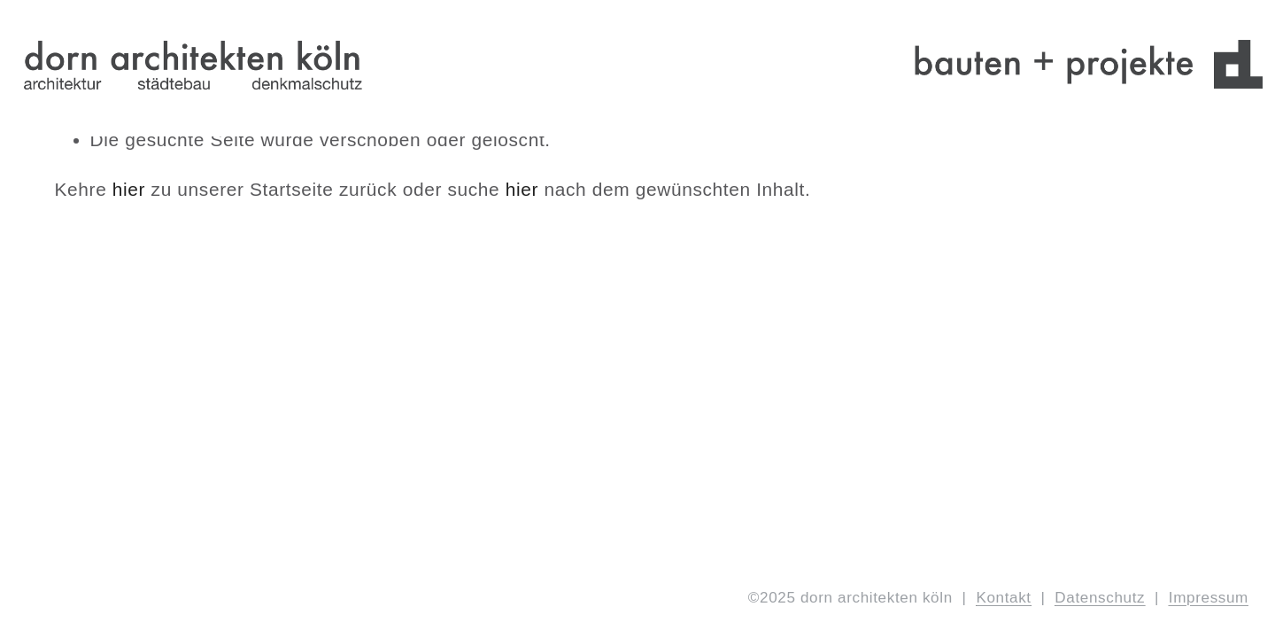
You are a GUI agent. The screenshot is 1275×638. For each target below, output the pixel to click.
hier (128, 189)
